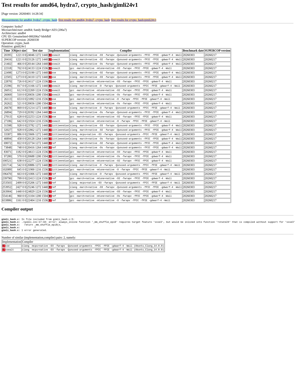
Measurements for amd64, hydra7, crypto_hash (29, 19)
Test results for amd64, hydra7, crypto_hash (84, 19)
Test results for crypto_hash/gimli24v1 (133, 19)
